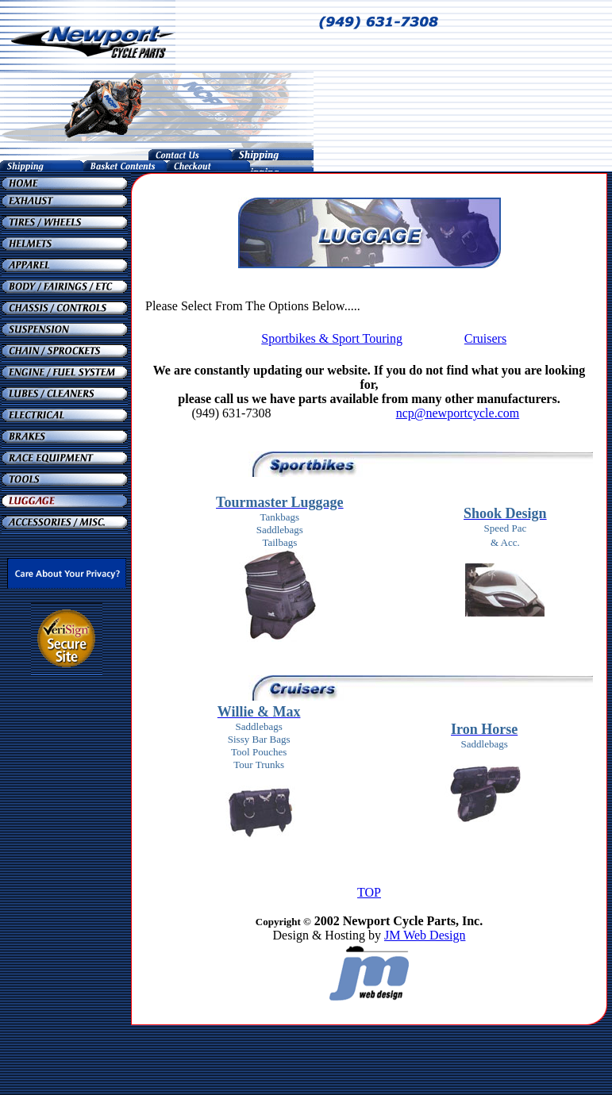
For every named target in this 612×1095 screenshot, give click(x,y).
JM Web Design (424, 935)
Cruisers (485, 338)
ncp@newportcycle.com (458, 413)
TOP (369, 892)
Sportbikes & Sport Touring (331, 338)
